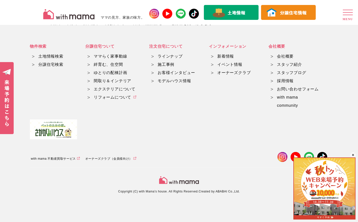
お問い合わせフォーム (298, 89)
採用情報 (285, 81)
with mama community (287, 101)
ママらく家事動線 (110, 56)
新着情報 (225, 56)
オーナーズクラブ (234, 73)
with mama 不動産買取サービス (53, 158)
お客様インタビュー (176, 73)
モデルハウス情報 (174, 81)
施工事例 (166, 64)
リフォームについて (112, 97)
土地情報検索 (50, 56)
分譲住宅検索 (50, 64)
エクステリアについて (114, 89)
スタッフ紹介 (289, 64)
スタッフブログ (291, 73)
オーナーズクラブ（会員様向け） (108, 158)
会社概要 (285, 56)
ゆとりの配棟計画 (110, 73)
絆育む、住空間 (108, 64)
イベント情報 (229, 64)
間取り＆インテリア (112, 81)
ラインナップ (170, 56)
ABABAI (221, 191)
